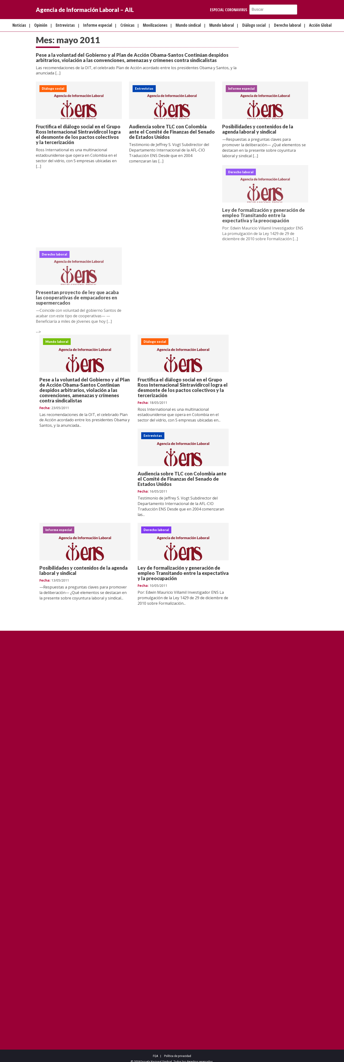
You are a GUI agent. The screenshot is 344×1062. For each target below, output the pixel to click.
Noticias (19, 25)
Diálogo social (254, 25)
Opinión (40, 25)
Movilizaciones (155, 25)
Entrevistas (65, 25)
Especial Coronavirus (228, 9)
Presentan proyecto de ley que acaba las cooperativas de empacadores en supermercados (77, 299)
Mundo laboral (221, 25)
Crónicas (127, 25)
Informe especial (97, 25)
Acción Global (320, 25)
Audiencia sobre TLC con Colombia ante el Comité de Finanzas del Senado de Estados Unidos (172, 132)
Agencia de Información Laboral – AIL (85, 9)
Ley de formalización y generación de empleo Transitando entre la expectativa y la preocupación (263, 216)
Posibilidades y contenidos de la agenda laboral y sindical (257, 129)
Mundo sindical (188, 25)
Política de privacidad (177, 1051)
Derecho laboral (287, 25)
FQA (155, 1051)
